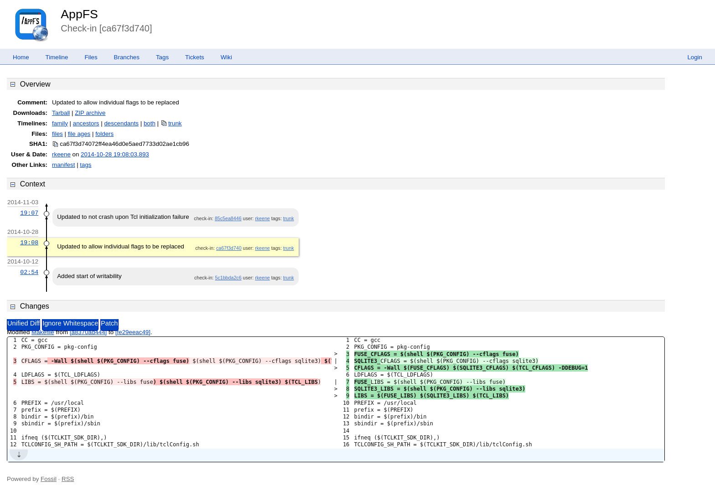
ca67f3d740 (229, 248)
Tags (162, 57)
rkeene (61, 154)
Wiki (226, 57)
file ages (79, 133)
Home (21, 57)
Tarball (61, 112)
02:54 (29, 272)
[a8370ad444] (88, 332)
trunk (175, 123)
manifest (63, 164)
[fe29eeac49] (132, 332)
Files (90, 57)
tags (85, 164)
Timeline (57, 57)
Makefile (42, 332)
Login (694, 57)
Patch (109, 323)
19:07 (29, 213)
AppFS (79, 14)
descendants (121, 123)
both (149, 123)
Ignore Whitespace (70, 323)
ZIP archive (90, 112)
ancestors (86, 123)
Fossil (49, 478)
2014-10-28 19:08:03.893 (115, 154)
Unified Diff (23, 323)
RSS (68, 478)
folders (104, 133)
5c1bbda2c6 (228, 277)
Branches (127, 57)
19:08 (29, 242)
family (60, 123)
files (57, 133)
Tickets (194, 57)
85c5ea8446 (228, 218)
